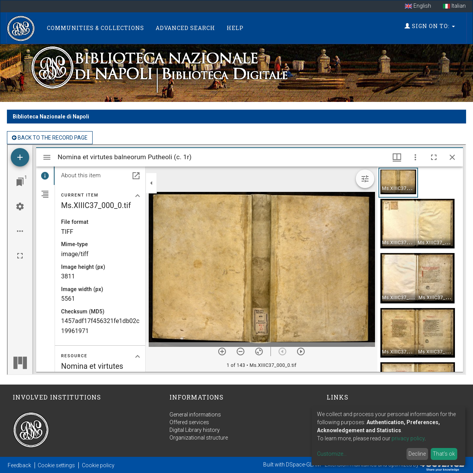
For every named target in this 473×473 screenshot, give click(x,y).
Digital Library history (194, 430)
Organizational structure (198, 438)
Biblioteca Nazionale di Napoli (51, 116)
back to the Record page (50, 138)
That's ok (444, 454)
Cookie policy (98, 465)
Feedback (19, 465)
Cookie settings (56, 465)
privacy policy (408, 438)
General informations (195, 414)
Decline (417, 454)
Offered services (189, 422)
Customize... (332, 454)
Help (235, 28)
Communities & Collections (95, 28)
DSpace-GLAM (303, 464)
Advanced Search (185, 28)
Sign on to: (430, 26)
